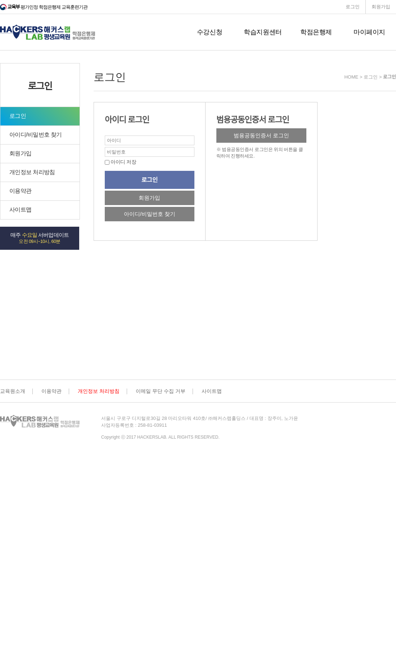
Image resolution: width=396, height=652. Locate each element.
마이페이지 (369, 32)
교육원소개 (12, 391)
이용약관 (20, 191)
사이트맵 (20, 210)
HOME (351, 77)
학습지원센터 (263, 32)
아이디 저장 (122, 162)
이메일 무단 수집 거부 (160, 391)
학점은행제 (316, 32)
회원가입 (381, 6)
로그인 (353, 6)
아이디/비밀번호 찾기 (35, 135)
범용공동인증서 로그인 (261, 135)
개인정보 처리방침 (32, 172)
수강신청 (209, 32)
